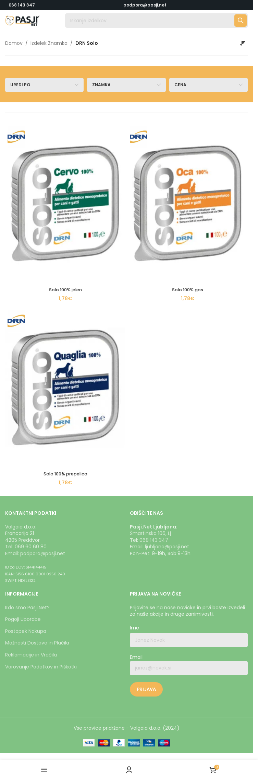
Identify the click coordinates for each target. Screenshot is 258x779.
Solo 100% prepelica (65, 473)
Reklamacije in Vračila (31, 654)
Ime (134, 628)
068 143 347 (22, 5)
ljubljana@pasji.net (167, 546)
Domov (14, 43)
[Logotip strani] (22, 20)
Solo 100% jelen (65, 289)
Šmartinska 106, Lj (150, 533)
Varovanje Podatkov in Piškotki (41, 666)
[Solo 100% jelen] (65, 203)
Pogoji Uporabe (23, 619)
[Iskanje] (156, 20)
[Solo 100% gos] (187, 203)
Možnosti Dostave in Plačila (37, 642)
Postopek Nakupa (25, 631)
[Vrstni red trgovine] (242, 43)
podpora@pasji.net (42, 553)
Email (189, 664)
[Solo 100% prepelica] (65, 387)
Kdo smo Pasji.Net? (27, 607)
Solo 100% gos (187, 289)
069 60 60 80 (31, 546)
